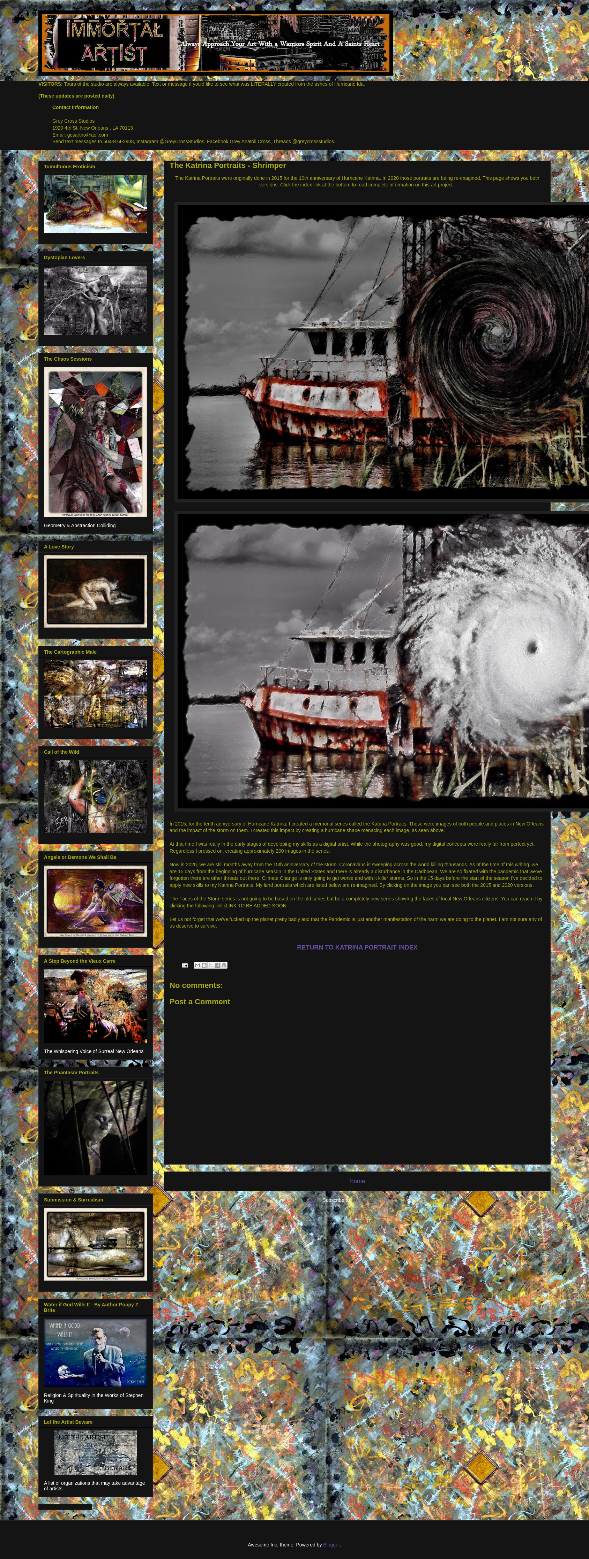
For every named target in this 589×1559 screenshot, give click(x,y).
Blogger (331, 1545)
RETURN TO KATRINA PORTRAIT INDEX (357, 947)
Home (357, 1181)
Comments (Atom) (372, 1200)
